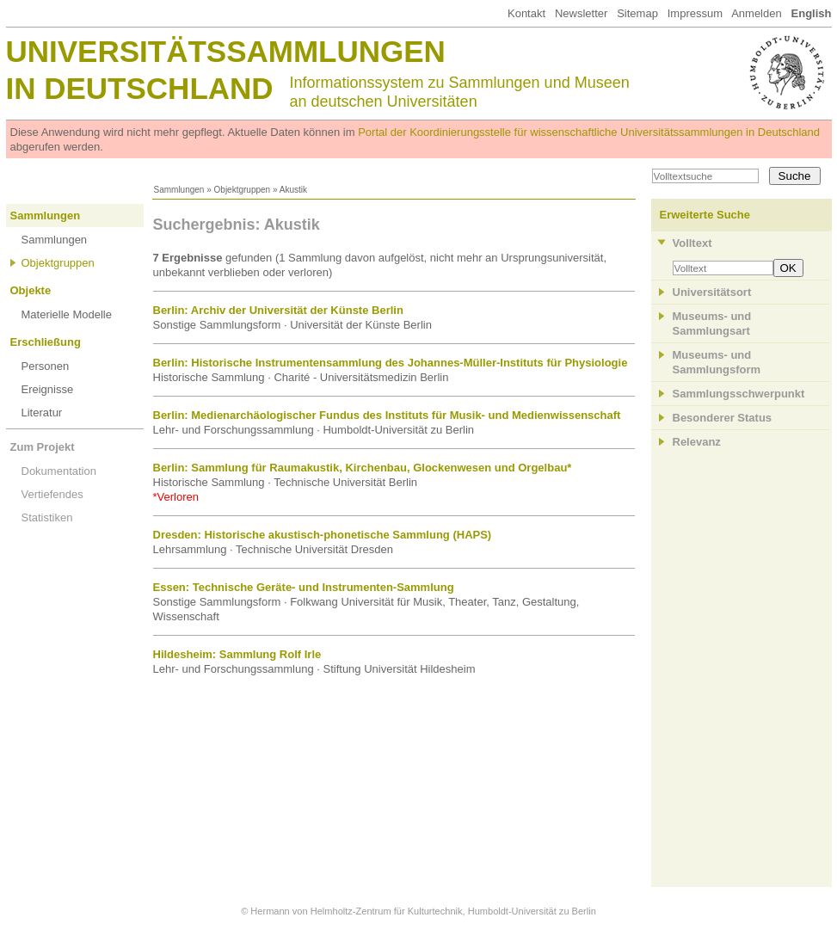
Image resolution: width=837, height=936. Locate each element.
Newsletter (581, 13)
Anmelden (756, 13)
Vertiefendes (52, 494)
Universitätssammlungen (226, 51)
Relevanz (697, 441)
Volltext (692, 243)
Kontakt (526, 13)
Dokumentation (59, 471)
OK (788, 268)
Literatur (42, 412)
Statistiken (47, 517)
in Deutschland (140, 88)
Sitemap (637, 13)
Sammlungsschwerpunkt (739, 393)
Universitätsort (712, 292)
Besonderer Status (722, 417)
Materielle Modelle (67, 314)
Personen (46, 366)
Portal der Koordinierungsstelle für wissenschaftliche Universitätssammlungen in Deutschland (589, 132)
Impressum (695, 13)
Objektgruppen (242, 189)
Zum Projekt (42, 446)
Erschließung (45, 342)
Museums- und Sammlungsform (717, 362)
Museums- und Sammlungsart (712, 323)
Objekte (31, 290)
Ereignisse (48, 389)
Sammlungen (179, 189)
